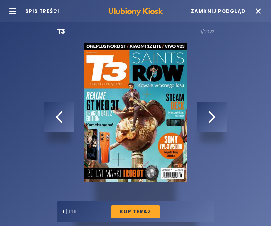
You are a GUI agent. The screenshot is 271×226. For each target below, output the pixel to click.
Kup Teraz (135, 211)
